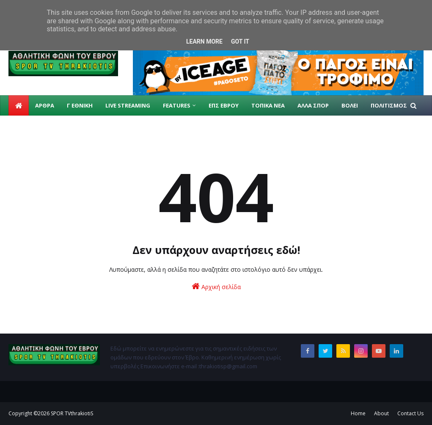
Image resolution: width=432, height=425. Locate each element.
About (381, 413)
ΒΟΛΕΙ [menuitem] (349, 105)
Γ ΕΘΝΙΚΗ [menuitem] (80, 105)
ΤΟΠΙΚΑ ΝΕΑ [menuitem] (268, 105)
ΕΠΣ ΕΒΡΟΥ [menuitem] (224, 105)
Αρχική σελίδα (216, 286)
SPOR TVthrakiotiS (72, 413)
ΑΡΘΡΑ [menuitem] (44, 105)
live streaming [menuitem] (127, 105)
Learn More (204, 41)
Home (358, 413)
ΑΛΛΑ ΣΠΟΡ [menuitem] (313, 105)
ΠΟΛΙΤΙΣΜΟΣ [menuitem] (389, 105)
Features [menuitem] (176, 105)
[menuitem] (18, 105)
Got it (240, 41)
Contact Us (410, 413)
